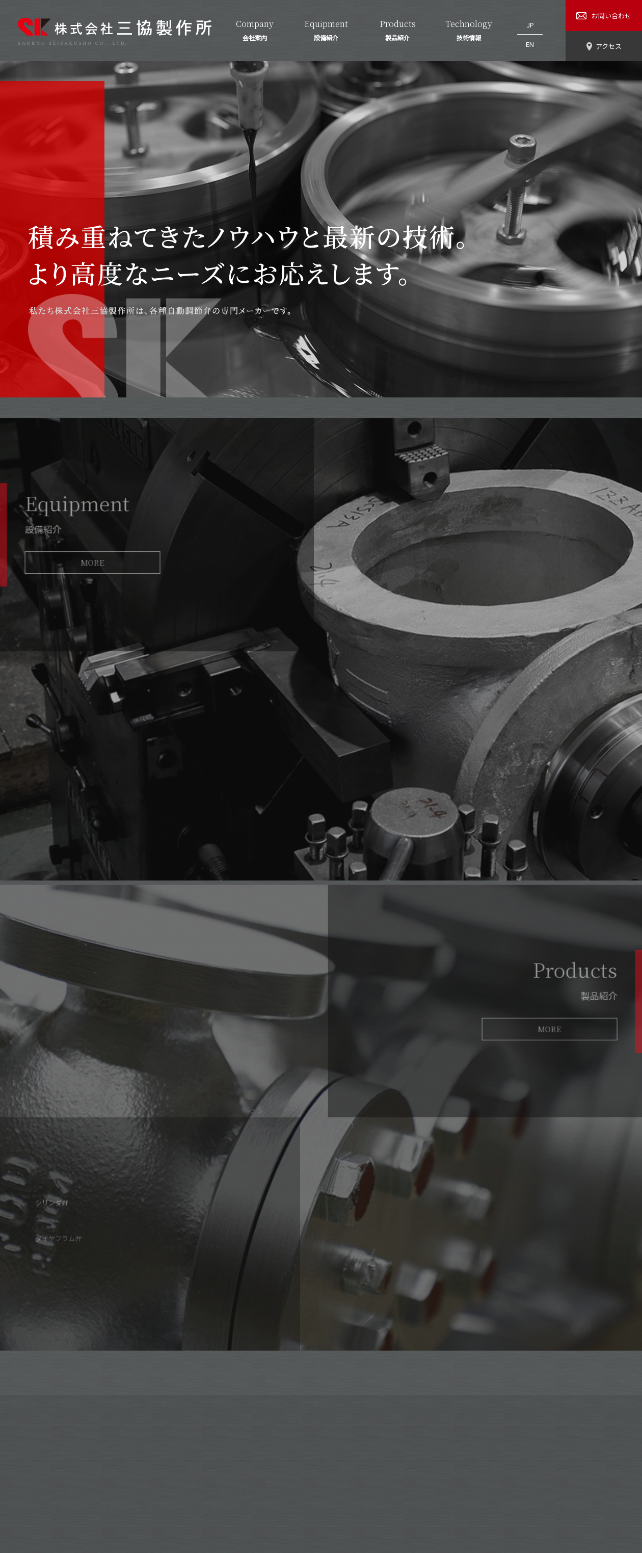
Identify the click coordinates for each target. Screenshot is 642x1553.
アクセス (401, 1475)
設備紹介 (265, 1475)
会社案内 (219, 1475)
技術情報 (355, 1475)
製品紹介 (310, 1475)
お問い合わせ (453, 1475)
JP (530, 22)
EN (530, 36)
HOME (178, 1475)
